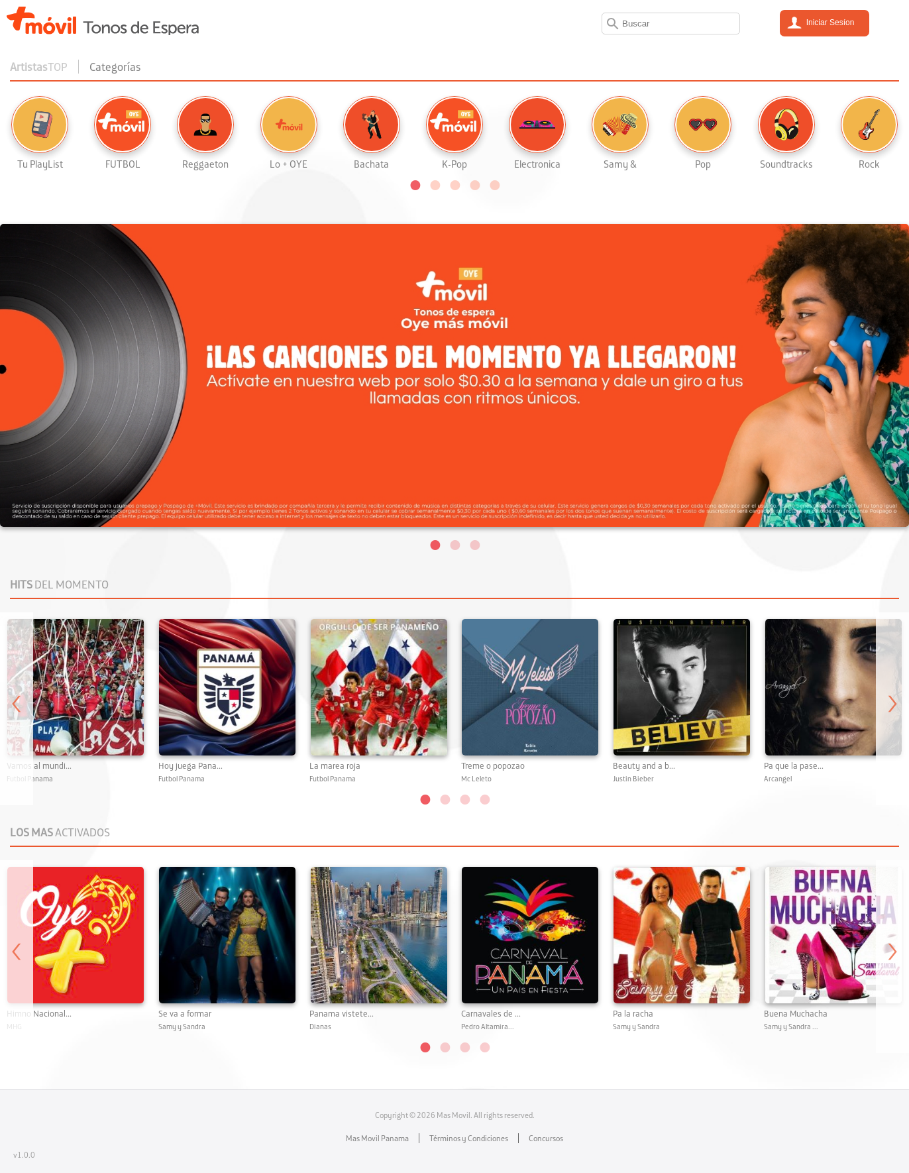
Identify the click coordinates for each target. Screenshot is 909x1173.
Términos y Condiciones (468, 1138)
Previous (16, 708)
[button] (414, 184)
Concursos (546, 1138)
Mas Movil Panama (377, 1138)
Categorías (115, 67)
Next (892, 708)
